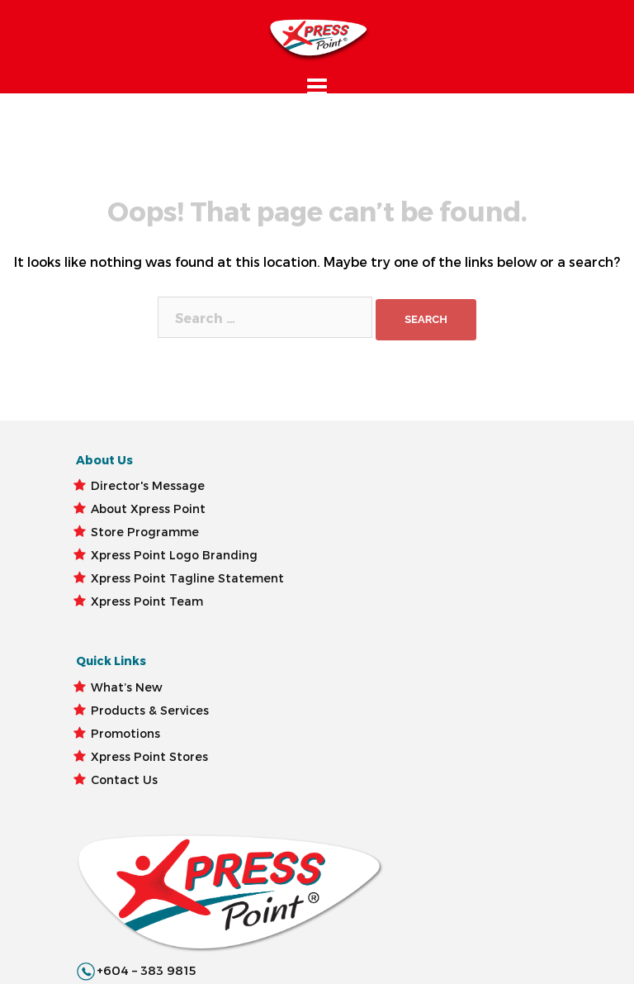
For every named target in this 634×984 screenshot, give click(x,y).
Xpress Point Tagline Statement (128, 745)
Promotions (242, 607)
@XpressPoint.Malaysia (399, 580)
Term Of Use (136, 928)
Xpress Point (51, 928)
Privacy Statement (240, 928)
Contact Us (240, 699)
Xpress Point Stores (227, 653)
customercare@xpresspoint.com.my (441, 556)
